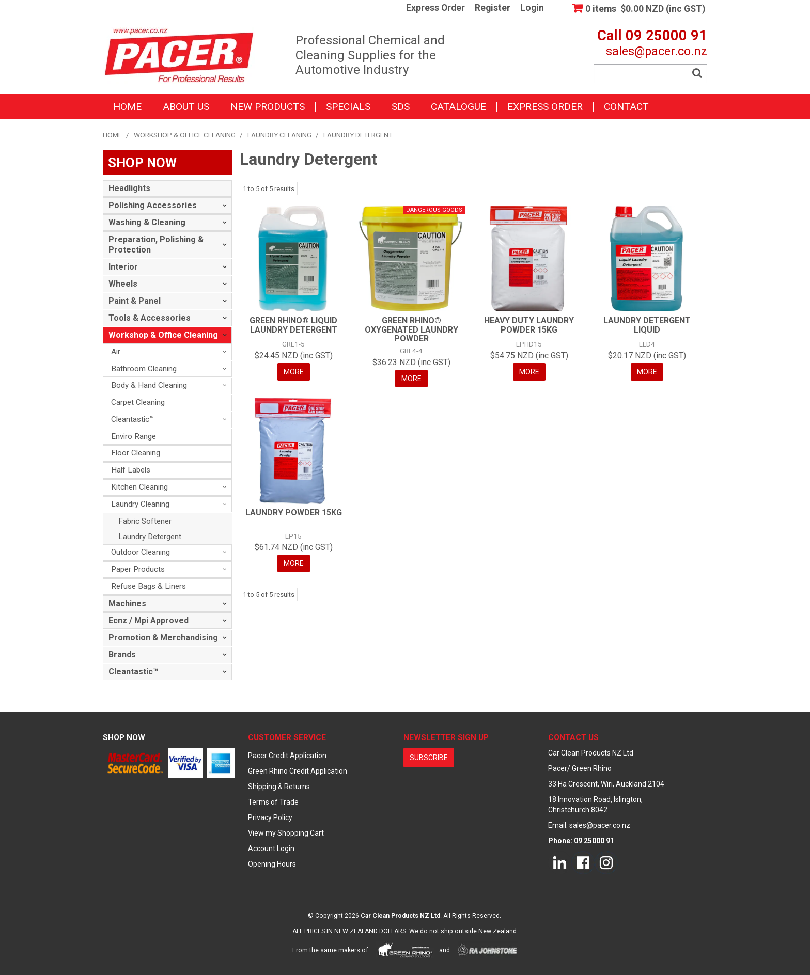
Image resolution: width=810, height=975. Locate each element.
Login (532, 8)
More (294, 372)
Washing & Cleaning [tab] (146, 222)
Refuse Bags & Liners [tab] (148, 586)
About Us (186, 107)
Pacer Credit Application (287, 755)
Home (127, 107)
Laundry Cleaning (279, 135)
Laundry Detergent (149, 536)
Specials (348, 107)
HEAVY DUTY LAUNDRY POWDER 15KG (529, 325)
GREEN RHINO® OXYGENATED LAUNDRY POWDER (411, 329)
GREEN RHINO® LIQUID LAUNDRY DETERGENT (293, 325)
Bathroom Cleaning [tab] (144, 368)
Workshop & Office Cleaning (185, 135)
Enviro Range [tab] (133, 436)
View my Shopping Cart (286, 833)
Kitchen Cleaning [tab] (139, 487)
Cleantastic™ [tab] (132, 419)
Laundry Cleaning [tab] (140, 504)
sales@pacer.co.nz (656, 51)
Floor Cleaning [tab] (135, 453)
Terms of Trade (273, 802)
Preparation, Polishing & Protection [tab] (156, 244)
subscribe (429, 757)
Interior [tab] (123, 267)
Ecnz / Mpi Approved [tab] (148, 620)
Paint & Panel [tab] (134, 301)
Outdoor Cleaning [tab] (140, 552)
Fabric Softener (145, 521)
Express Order (435, 8)
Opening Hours (272, 864)
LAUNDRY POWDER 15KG (293, 512)
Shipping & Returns (279, 786)
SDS (401, 107)
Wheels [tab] (122, 284)
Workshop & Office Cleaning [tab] (163, 335)
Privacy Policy (270, 817)
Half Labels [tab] (130, 470)
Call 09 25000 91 (652, 35)
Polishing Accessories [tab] (152, 205)
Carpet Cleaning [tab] (138, 402)
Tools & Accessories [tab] (149, 318)
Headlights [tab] (129, 188)
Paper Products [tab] (138, 569)
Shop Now (124, 737)
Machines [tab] (127, 603)
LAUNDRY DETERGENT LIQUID (647, 325)
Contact (626, 107)
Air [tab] (115, 351)
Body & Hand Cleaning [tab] (149, 385)
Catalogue (458, 107)
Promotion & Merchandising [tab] (163, 637)
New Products (267, 107)
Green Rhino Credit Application (297, 771)
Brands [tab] (122, 654)
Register (492, 8)
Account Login (271, 848)
